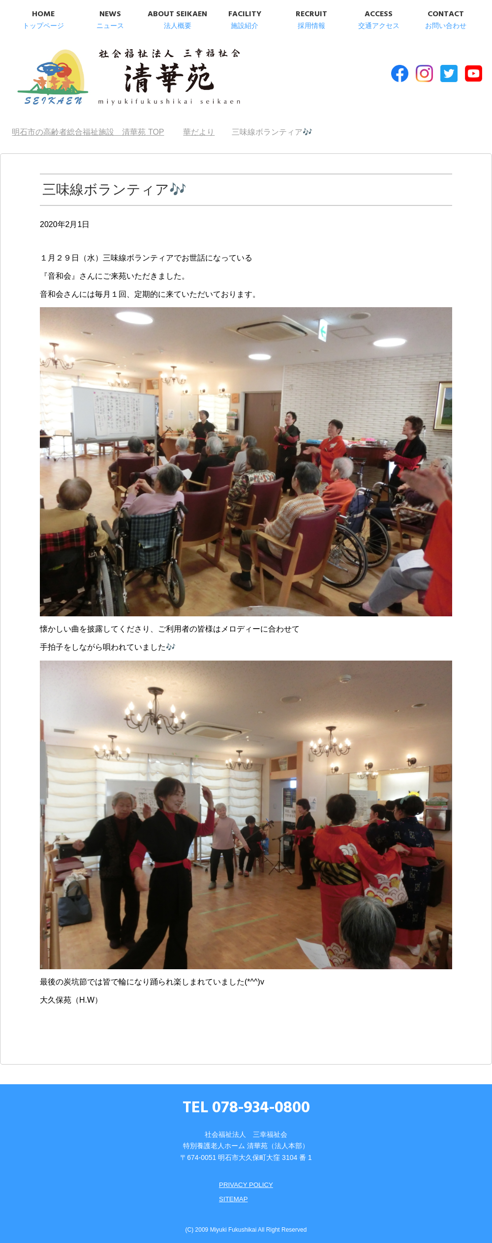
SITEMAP (232, 1194)
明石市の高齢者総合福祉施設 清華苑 (112, 78)
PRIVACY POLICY (245, 1181)
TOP (88, 128)
